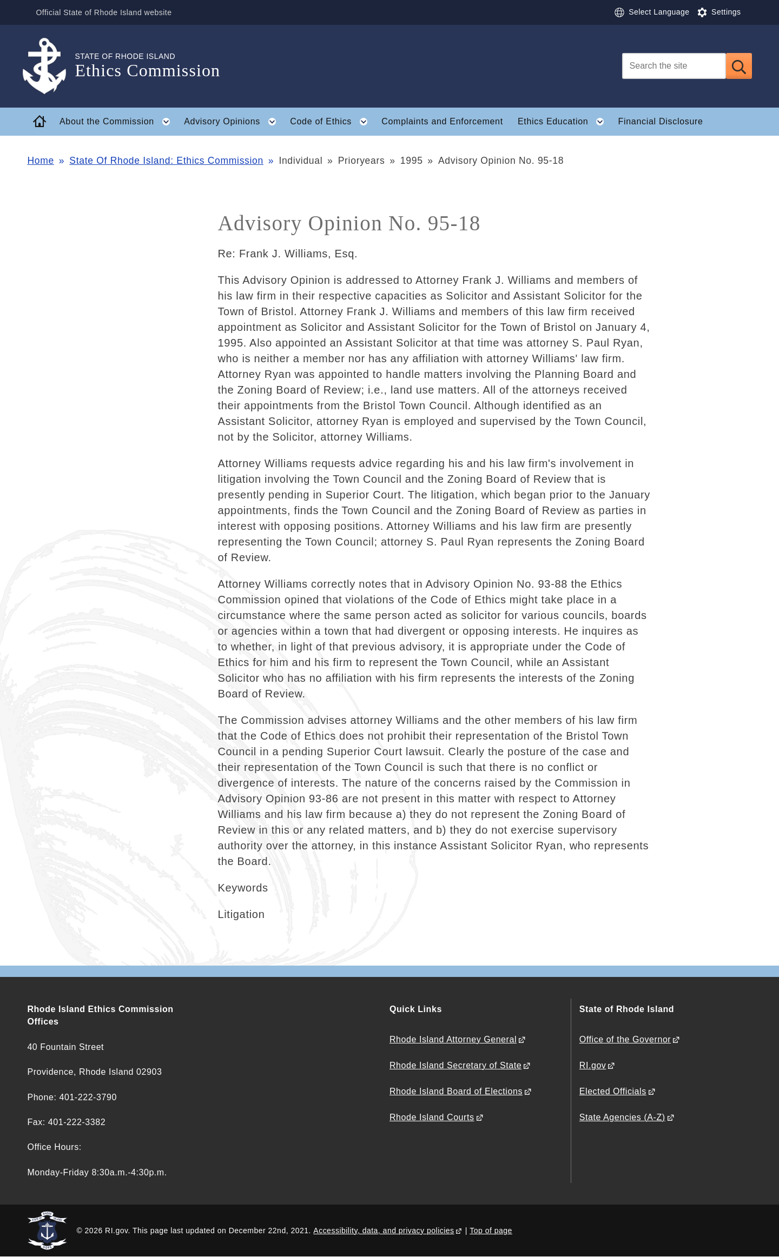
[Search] (674, 66)
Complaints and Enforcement (442, 121)
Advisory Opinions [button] (233, 122)
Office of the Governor (625, 1039)
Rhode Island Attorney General (453, 1039)
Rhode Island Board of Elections (456, 1091)
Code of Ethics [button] (332, 122)
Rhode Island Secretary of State (455, 1065)
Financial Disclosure (660, 121)
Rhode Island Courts (432, 1117)
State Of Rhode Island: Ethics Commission (166, 160)
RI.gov (592, 1065)
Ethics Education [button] (564, 122)
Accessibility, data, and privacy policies (383, 1230)
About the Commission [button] (118, 122)
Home (40, 160)
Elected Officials (612, 1091)
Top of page (491, 1230)
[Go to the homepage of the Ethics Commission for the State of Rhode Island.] (51, 66)
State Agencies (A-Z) (622, 1117)
